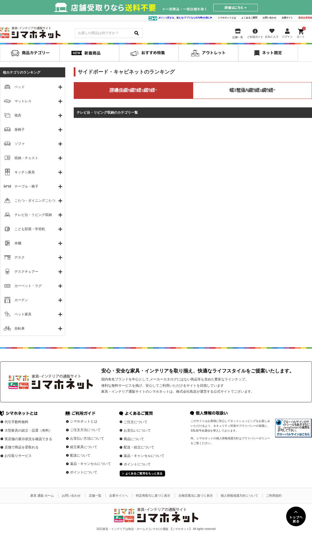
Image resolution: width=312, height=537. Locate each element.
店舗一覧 (95, 495)
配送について (80, 455)
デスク (19, 257)
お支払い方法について (87, 438)
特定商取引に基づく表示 (153, 495)
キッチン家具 (24, 172)
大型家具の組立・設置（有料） (28, 430)
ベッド (19, 87)
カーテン (21, 300)
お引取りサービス (18, 456)
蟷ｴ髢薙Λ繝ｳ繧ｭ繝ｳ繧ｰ (252, 90)
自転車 (19, 328)
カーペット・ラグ (28, 286)
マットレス (22, 101)
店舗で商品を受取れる (22, 447)
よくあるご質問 (249, 17)
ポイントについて (83, 472)
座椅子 (19, 130)
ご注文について (135, 422)
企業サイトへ (118, 495)
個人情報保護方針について (239, 495)
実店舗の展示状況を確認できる (28, 439)
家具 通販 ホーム (42, 495)
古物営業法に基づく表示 (195, 495)
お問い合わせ (269, 17)
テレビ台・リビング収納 (33, 215)
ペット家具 (22, 314)
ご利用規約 (274, 495)
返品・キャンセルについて (90, 464)
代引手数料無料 (16, 422)
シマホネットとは (227, 17)
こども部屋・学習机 (29, 229)
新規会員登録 (305, 17)
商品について (134, 439)
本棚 (17, 243)
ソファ (19, 144)
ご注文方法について (85, 430)
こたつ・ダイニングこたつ (34, 201)
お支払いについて (137, 430)
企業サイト (287, 17)
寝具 (17, 115)
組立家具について (83, 447)
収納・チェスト (26, 158)
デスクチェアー (26, 272)
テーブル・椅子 (26, 186)
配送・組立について (139, 447)
